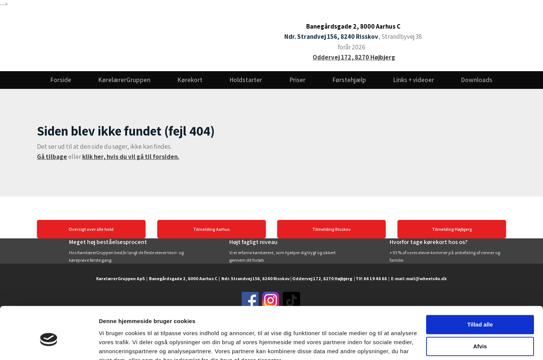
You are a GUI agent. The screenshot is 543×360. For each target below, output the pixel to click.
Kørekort (190, 80)
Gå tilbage (52, 157)
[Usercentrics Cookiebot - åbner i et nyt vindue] (49, 345)
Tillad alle (480, 288)
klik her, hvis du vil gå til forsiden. (130, 157)
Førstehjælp (349, 80)
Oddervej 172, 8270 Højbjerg (354, 57)
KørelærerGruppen (124, 80)
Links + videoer (413, 80)
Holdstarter (246, 80)
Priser (297, 80)
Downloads (476, 80)
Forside (61, 80)
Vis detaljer (114, 345)
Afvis (480, 310)
